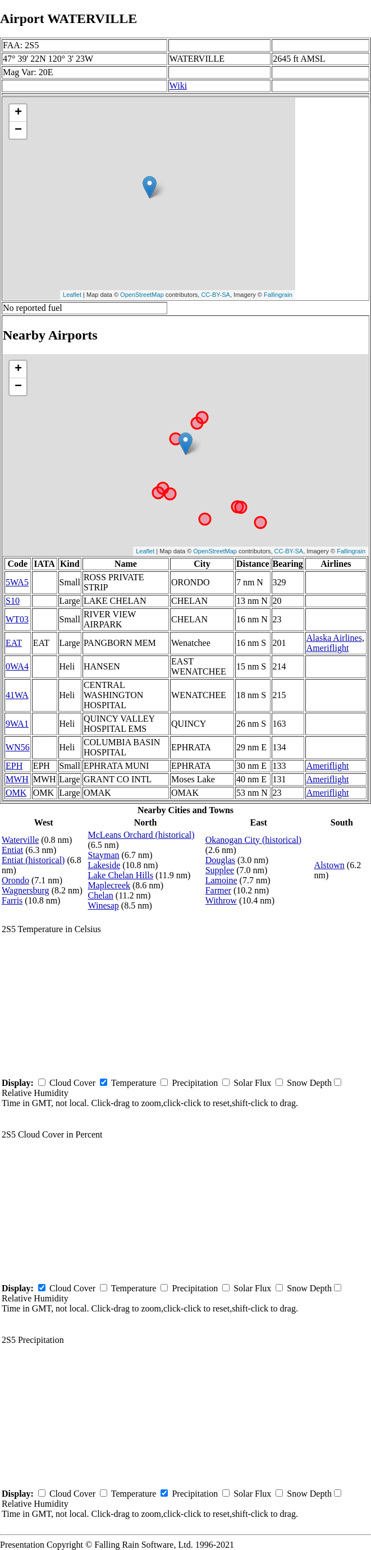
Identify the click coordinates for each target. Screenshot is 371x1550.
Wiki (178, 85)
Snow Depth (309, 1083)
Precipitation (195, 1083)
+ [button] (18, 112)
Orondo (15, 880)
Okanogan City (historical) (253, 840)
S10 (13, 601)
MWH (17, 779)
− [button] (18, 130)
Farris (12, 900)
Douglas (220, 860)
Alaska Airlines (334, 638)
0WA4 (17, 666)
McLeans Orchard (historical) (141, 835)
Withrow (221, 900)
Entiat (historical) (33, 860)
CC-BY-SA (215, 294)
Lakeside (104, 865)
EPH (14, 766)
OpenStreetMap (142, 294)
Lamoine (221, 880)
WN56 (18, 747)
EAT (14, 643)
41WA (17, 695)
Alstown (329, 865)
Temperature (134, 1083)
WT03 (17, 619)
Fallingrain (278, 294)
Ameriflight (327, 648)
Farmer (218, 890)
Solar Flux (252, 1083)
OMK (16, 792)
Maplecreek (109, 885)
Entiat (12, 850)
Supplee (220, 870)
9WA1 (17, 723)
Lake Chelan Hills (120, 875)
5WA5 (17, 582)
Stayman (103, 855)
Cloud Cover (72, 1083)
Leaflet (72, 294)
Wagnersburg (25, 890)
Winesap (103, 905)
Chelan (100, 895)
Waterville (20, 840)
